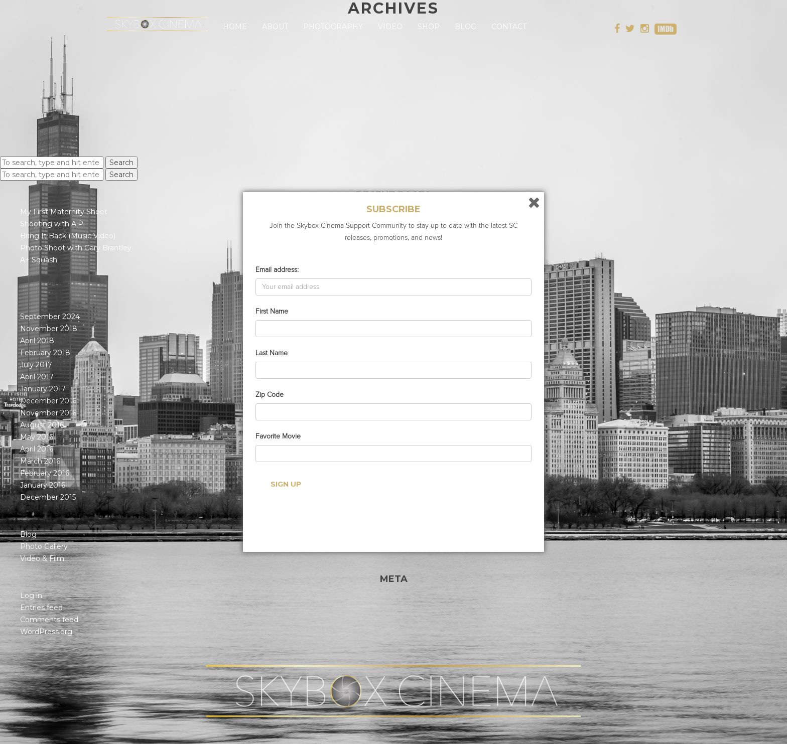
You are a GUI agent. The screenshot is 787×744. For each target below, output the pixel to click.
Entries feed (41, 607)
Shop (429, 26)
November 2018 (48, 328)
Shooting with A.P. (52, 223)
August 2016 (42, 424)
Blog (465, 26)
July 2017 (36, 364)
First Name (271, 311)
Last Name (271, 353)
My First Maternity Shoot (63, 211)
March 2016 (40, 461)
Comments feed (49, 619)
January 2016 (42, 485)
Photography (333, 26)
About (275, 26)
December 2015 (48, 497)
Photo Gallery (44, 546)
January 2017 (43, 388)
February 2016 (44, 473)
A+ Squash (38, 259)
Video (390, 26)
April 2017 (37, 376)
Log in (31, 595)
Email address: (277, 269)
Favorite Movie (278, 436)
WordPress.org (46, 631)
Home (235, 26)
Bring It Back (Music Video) (67, 235)
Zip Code (269, 394)
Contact (509, 26)
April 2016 (36, 449)
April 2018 (37, 340)
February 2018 (45, 352)
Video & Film (42, 558)
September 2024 (50, 316)
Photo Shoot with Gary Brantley (76, 247)
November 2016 (48, 412)
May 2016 (36, 436)
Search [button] (121, 162)
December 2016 (48, 400)
